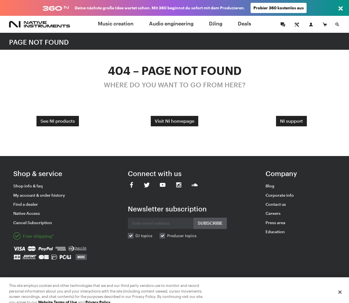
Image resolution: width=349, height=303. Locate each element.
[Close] (340, 294)
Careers (273, 213)
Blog (270, 185)
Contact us (276, 204)
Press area (275, 222)
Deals (244, 23)
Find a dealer (25, 204)
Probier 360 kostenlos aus (278, 7)
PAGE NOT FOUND (39, 42)
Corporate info (280, 195)
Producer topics (182, 235)
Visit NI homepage (174, 121)
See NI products (57, 121)
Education (275, 231)
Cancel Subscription (32, 222)
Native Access (26, 213)
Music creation (115, 23)
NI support (291, 121)
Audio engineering (171, 23)
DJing (215, 23)
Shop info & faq (28, 185)
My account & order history (39, 195)
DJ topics (143, 235)
